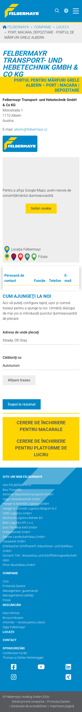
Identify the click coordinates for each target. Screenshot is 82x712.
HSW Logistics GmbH (17, 513)
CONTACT (10, 640)
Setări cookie (41, 208)
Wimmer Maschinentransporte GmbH (28, 494)
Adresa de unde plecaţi (21, 332)
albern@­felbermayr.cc (30, 129)
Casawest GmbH (14, 541)
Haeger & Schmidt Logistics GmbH (26, 504)
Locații (62, 27)
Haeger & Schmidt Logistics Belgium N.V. (30, 508)
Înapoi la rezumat (21, 404)
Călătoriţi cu (12, 357)
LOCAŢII (8, 632)
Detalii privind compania (28, 702)
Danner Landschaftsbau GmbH (24, 537)
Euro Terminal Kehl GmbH (20, 527)
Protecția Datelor (58, 702)
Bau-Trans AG (12, 490)
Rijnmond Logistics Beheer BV (23, 518)
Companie (42, 27)
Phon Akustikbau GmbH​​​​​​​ (19, 565)
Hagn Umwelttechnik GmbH (21, 499)
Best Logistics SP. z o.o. (18, 523)
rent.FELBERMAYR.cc (17, 485)
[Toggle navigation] (74, 11)
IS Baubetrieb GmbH (16, 532)
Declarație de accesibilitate (29, 706)
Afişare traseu (19, 380)
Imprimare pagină (62, 706)
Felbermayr (18, 27)
